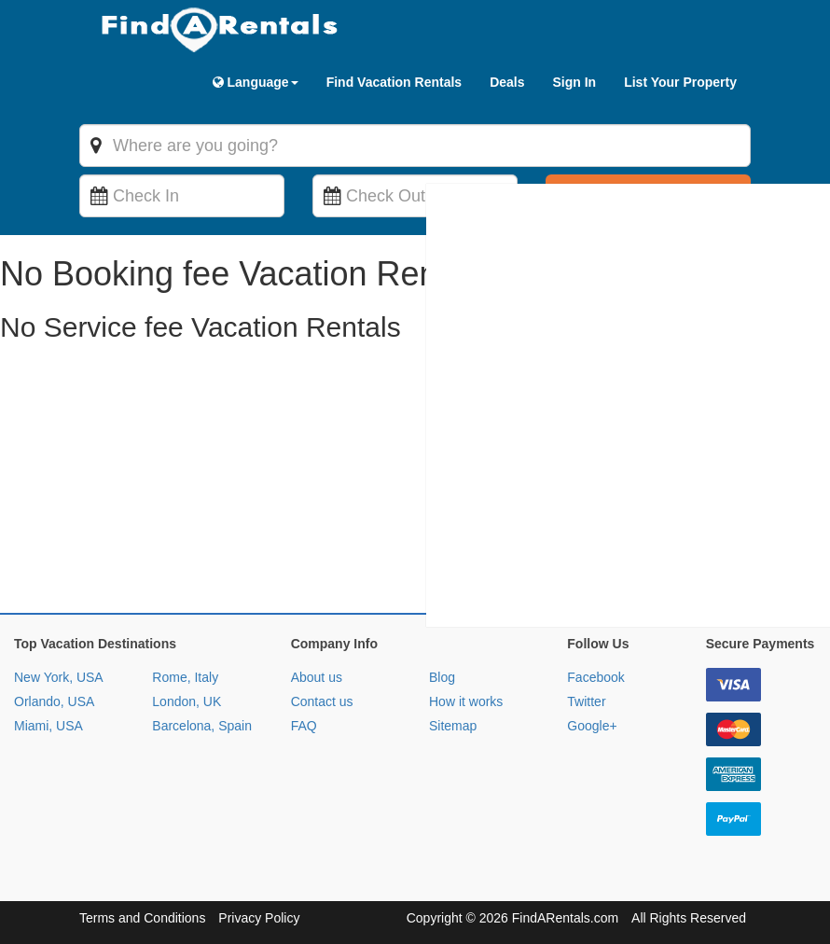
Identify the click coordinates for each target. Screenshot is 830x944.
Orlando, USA (54, 701)
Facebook (595, 677)
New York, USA (59, 677)
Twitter (586, 701)
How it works (466, 701)
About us (316, 677)
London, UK (186, 701)
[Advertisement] (415, 482)
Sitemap (453, 725)
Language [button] (255, 82)
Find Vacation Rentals (394, 82)
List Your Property (680, 82)
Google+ (591, 725)
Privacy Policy (258, 917)
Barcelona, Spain (202, 725)
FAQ (304, 725)
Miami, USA (48, 725)
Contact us (322, 701)
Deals (507, 82)
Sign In (574, 82)
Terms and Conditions (142, 917)
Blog (442, 677)
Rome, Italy (185, 677)
